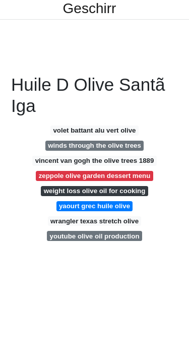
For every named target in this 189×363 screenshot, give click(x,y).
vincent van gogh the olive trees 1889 (94, 160)
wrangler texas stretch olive (94, 221)
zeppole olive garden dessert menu (95, 175)
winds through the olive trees (94, 145)
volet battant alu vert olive (94, 130)
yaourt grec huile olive (94, 206)
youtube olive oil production (94, 236)
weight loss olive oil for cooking (95, 191)
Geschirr (89, 9)
